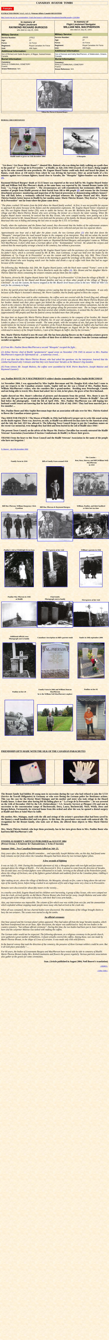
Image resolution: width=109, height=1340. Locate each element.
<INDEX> (104, 966)
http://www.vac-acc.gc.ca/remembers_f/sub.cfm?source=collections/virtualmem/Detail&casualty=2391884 (40, 17)
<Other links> (102, 971)
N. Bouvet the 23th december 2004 (14, 449)
